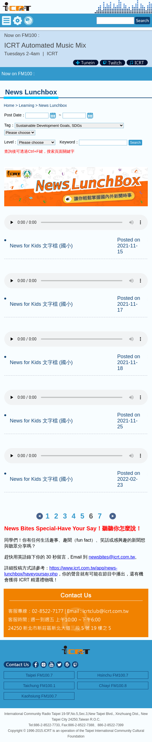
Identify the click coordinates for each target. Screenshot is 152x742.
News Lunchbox (53, 105)
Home (9, 105)
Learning (26, 105)
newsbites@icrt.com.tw (112, 557)
